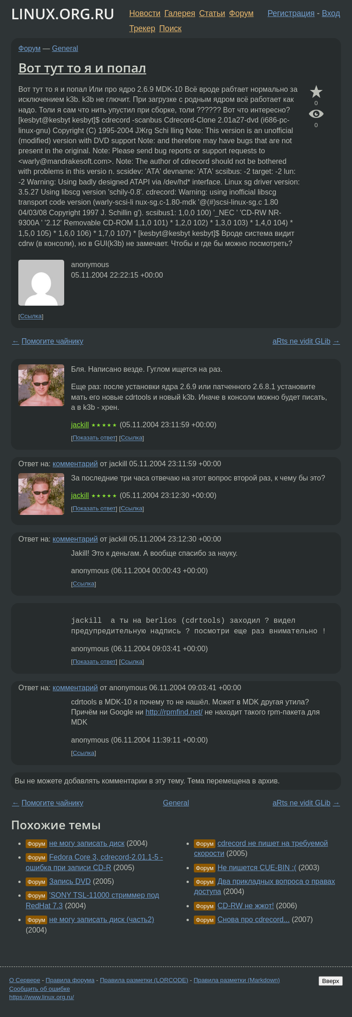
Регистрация (291, 13)
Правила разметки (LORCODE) (144, 980)
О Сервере (24, 980)
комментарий (75, 464)
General (65, 48)
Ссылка (31, 316)
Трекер (142, 28)
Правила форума (70, 980)
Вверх (330, 981)
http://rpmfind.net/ (174, 712)
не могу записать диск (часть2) (101, 919)
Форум (241, 13)
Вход (331, 13)
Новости (144, 13)
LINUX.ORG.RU (63, 13)
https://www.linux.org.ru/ (41, 997)
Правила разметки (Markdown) (236, 980)
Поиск (170, 28)
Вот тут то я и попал (82, 67)
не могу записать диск (86, 843)
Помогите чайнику (52, 341)
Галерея (180, 13)
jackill (80, 425)
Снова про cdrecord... (254, 919)
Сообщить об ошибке (39, 988)
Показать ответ (94, 438)
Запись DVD (70, 881)
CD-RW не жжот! (246, 906)
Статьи (212, 13)
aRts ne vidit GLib (301, 341)
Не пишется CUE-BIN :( (257, 868)
